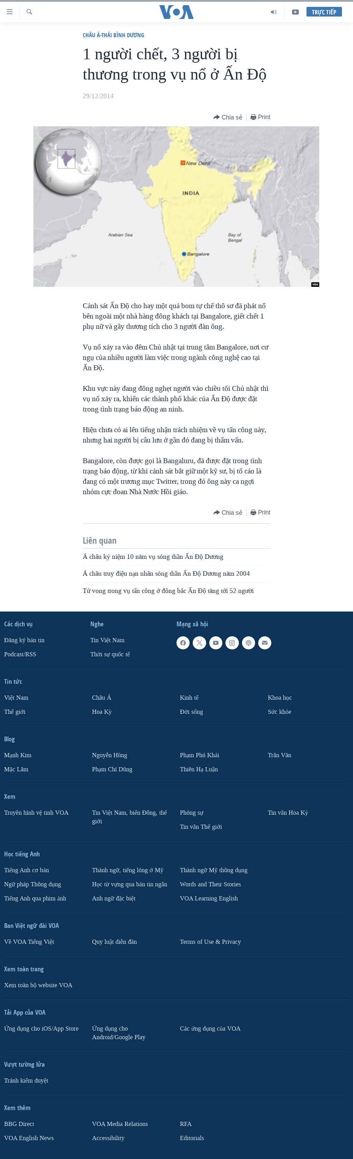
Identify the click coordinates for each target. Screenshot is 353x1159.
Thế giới (15, 712)
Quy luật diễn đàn (114, 942)
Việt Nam (16, 698)
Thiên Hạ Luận (199, 769)
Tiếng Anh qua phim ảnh (35, 898)
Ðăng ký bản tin (24, 640)
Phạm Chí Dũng (112, 769)
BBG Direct (19, 1124)
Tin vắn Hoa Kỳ (288, 813)
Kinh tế (189, 698)
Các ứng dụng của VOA (210, 1029)
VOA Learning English (209, 898)
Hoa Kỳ (102, 712)
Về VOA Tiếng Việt (29, 942)
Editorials (192, 1138)
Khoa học (280, 698)
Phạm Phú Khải (199, 755)
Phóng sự (191, 813)
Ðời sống (191, 712)
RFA (186, 1124)
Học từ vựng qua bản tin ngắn (129, 884)
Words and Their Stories (210, 884)
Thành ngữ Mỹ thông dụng (214, 870)
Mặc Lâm (16, 769)
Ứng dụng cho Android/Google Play (118, 1033)
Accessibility (108, 1138)
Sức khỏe (279, 712)
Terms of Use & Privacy (210, 942)
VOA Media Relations (120, 1124)
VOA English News (29, 1138)
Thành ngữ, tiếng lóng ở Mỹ (127, 870)
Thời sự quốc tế (110, 654)
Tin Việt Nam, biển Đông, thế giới (129, 817)
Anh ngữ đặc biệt (113, 898)
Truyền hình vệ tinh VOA (36, 813)
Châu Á (101, 698)
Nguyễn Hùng (109, 755)
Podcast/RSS (20, 654)
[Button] (227, 118)
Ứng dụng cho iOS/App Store (41, 1029)
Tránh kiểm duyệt (26, 1080)
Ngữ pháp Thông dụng (32, 884)
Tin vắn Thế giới (201, 827)
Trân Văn (279, 755)
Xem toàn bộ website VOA (38, 985)
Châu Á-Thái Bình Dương (113, 35)
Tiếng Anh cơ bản (26, 870)
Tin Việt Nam (107, 640)
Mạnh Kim (17, 755)
